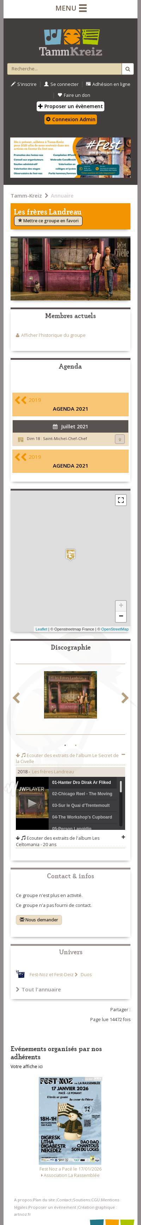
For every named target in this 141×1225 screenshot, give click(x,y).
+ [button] (121, 606)
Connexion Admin (71, 119)
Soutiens (81, 1199)
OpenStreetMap (115, 629)
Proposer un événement (52, 1207)
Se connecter (61, 84)
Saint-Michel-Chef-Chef (65, 438)
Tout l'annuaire (38, 989)
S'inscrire (24, 84)
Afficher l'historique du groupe (53, 335)
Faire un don (73, 95)
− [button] (121, 616)
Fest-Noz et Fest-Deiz (52, 975)
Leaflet (41, 629)
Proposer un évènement (70, 106)
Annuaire (62, 195)
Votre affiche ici (27, 1066)
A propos (23, 1199)
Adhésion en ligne (108, 84)
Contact (64, 1199)
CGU (95, 1199)
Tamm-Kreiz (26, 195)
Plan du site (44, 1199)
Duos (86, 975)
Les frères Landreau (53, 772)
